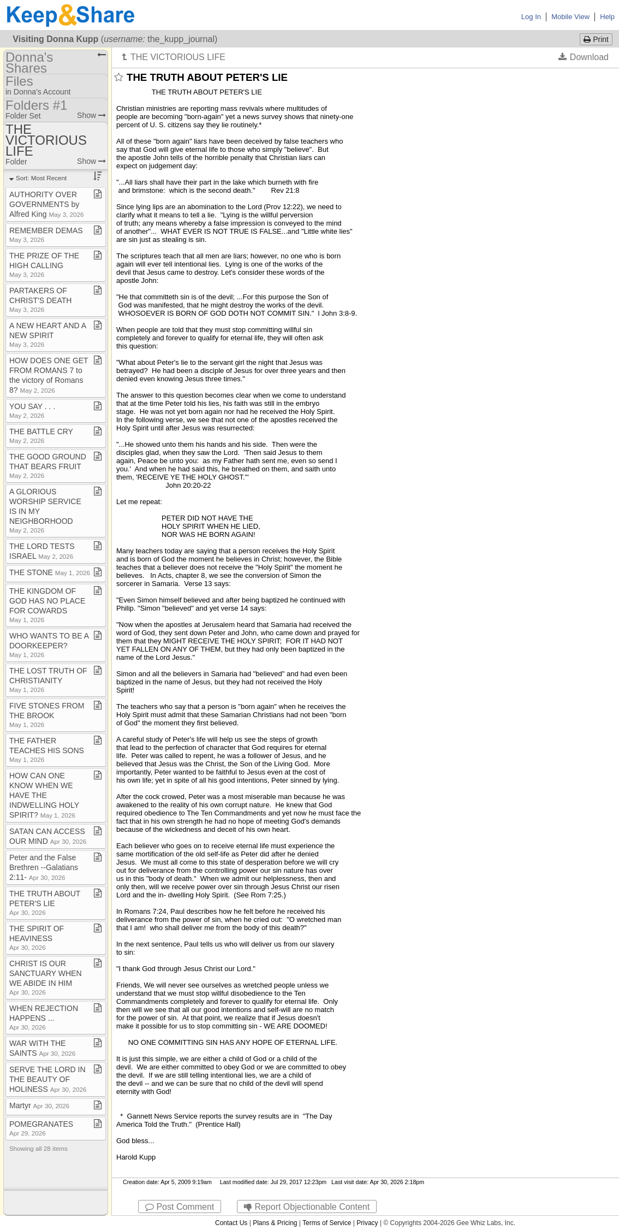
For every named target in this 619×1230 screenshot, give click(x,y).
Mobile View (570, 17)
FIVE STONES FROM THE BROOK (46, 714)
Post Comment (179, 1206)
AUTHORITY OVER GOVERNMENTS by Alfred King (46, 204)
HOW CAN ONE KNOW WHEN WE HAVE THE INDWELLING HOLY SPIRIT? (44, 795)
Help (607, 17)
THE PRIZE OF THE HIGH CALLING (44, 264)
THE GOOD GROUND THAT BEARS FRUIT (47, 465)
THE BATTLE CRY (41, 435)
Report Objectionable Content (307, 1206)
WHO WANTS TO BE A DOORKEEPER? (48, 644)
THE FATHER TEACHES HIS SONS (46, 749)
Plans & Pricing (275, 1223)
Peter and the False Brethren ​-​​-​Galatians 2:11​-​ (43, 867)
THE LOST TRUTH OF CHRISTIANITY (48, 679)
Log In (531, 17)
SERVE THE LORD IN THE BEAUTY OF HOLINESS (47, 1079)
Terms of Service (326, 1223)
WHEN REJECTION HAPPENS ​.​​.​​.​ (43, 1017)
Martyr (39, 1105)
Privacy (367, 1223)
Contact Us (231, 1223)
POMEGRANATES (41, 1128)
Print (596, 39)
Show (91, 115)
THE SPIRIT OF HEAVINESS (36, 937)
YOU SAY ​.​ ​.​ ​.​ (32, 410)
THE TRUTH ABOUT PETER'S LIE (44, 902)
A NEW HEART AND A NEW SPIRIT (47, 334)
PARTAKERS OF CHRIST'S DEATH (40, 299)
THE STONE (49, 572)
